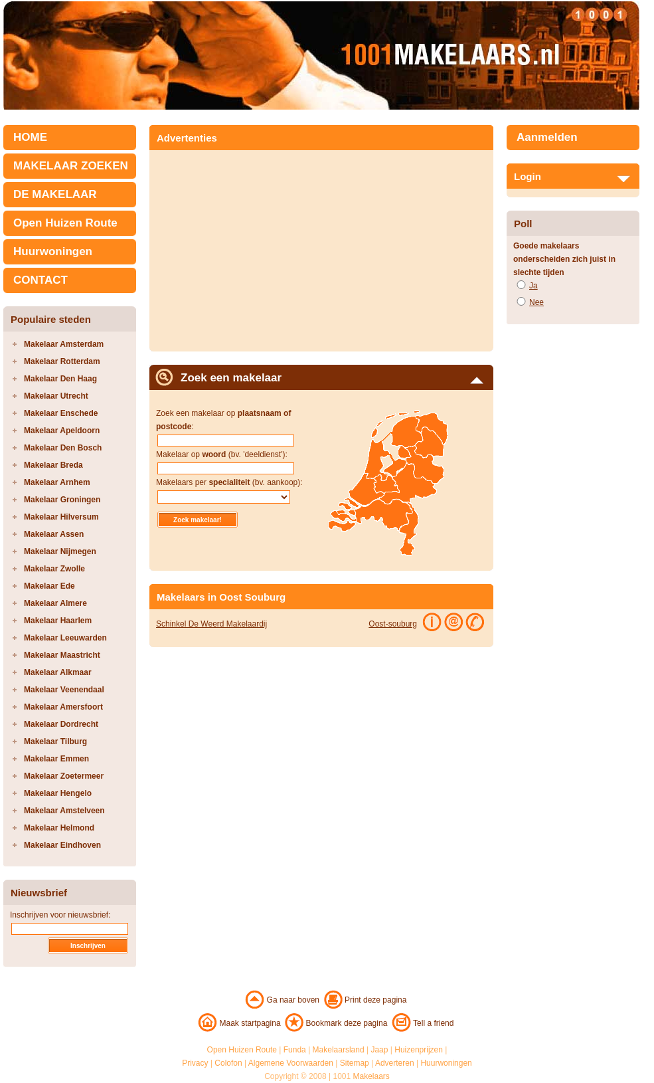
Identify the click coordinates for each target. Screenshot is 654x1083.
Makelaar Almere (55, 603)
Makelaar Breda (53, 465)
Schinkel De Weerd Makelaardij (211, 624)
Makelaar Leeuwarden (65, 637)
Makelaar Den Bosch (63, 447)
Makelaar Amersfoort (63, 707)
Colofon (228, 1063)
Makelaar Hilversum (61, 517)
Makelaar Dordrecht (61, 724)
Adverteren (394, 1063)
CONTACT (40, 280)
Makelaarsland (339, 1049)
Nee (536, 302)
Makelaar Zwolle (54, 568)
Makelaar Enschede (61, 413)
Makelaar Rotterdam (62, 361)
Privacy (195, 1063)
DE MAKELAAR (55, 194)
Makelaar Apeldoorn (62, 430)
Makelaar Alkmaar (58, 672)
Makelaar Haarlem (58, 620)
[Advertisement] (267, 246)
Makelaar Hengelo (58, 793)
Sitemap (354, 1063)
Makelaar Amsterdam (64, 344)
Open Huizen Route (65, 223)
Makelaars (371, 1076)
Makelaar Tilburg (55, 741)
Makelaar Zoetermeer (64, 776)
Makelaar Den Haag (60, 378)
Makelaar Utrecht (56, 396)
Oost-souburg (392, 624)
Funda (295, 1049)
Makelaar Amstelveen (64, 810)
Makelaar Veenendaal (64, 689)
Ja (533, 285)
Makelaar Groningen (62, 499)
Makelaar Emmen (56, 758)
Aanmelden (547, 137)
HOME (30, 137)
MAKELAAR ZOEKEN (70, 165)
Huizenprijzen (418, 1049)
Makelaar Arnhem (57, 482)
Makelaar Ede (49, 586)
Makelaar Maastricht (62, 655)
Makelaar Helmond (59, 828)
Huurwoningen (52, 251)
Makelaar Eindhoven (62, 845)
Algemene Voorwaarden (290, 1063)
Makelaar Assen (54, 534)
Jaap (379, 1049)
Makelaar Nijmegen (60, 551)
